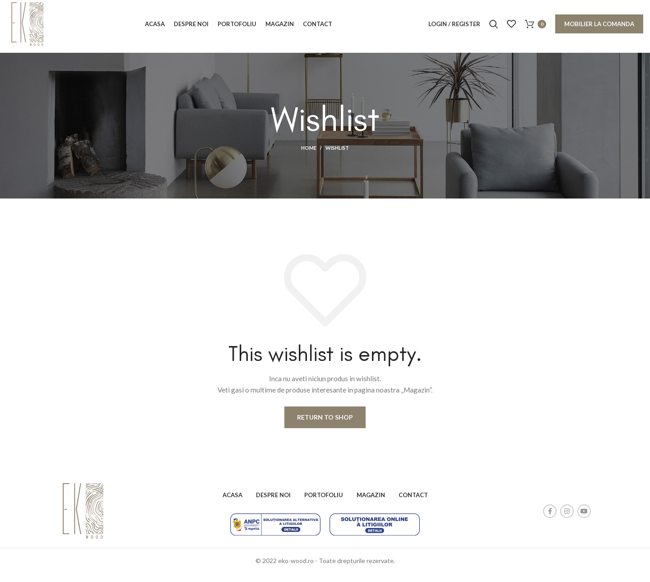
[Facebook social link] (550, 519)
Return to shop (325, 426)
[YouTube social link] (584, 519)
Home (308, 156)
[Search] (493, 28)
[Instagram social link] (567, 519)
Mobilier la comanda (599, 28)
